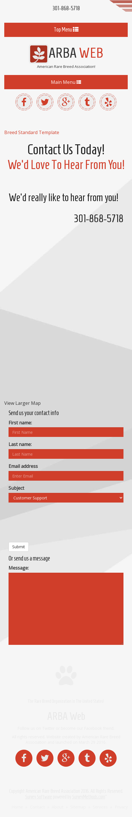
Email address (23, 466)
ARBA (66, 53)
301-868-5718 (66, 8)
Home (17, 807)
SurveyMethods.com (88, 797)
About (57, 807)
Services (100, 807)
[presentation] (52, 524)
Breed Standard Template (31, 132)
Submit (18, 546)
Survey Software (38, 797)
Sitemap (78, 807)
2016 (85, 791)
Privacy (121, 807)
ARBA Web (66, 716)
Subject (16, 488)
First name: (20, 423)
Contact (37, 807)
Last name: (20, 444)
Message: (19, 568)
